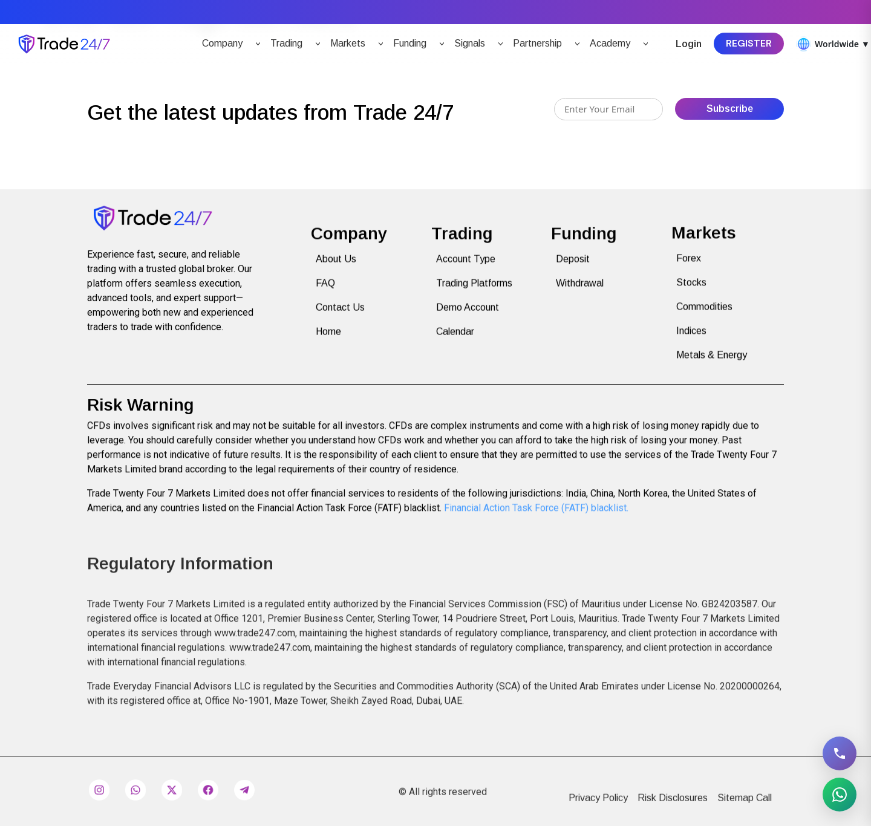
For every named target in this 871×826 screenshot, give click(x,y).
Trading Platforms (474, 295)
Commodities (704, 315)
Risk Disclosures (673, 811)
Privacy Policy (598, 811)
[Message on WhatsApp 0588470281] (839, 794)
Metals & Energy (711, 364)
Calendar (455, 343)
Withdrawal (580, 295)
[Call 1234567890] (839, 753)
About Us (336, 270)
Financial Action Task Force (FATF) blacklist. (536, 514)
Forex (688, 267)
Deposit (573, 270)
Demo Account (467, 319)
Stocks (691, 291)
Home (328, 343)
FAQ (325, 295)
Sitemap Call (744, 811)
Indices (691, 339)
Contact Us (340, 319)
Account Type (465, 270)
